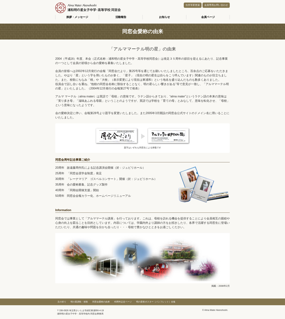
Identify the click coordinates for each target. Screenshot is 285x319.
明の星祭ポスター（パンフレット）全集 (155, 302)
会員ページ (208, 16)
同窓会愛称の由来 (101, 302)
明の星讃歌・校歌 (79, 302)
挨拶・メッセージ (77, 16)
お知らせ (164, 16)
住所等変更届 (193, 5)
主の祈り (61, 302)
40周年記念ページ (123, 302)
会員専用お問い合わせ (216, 5)
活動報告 (120, 16)
